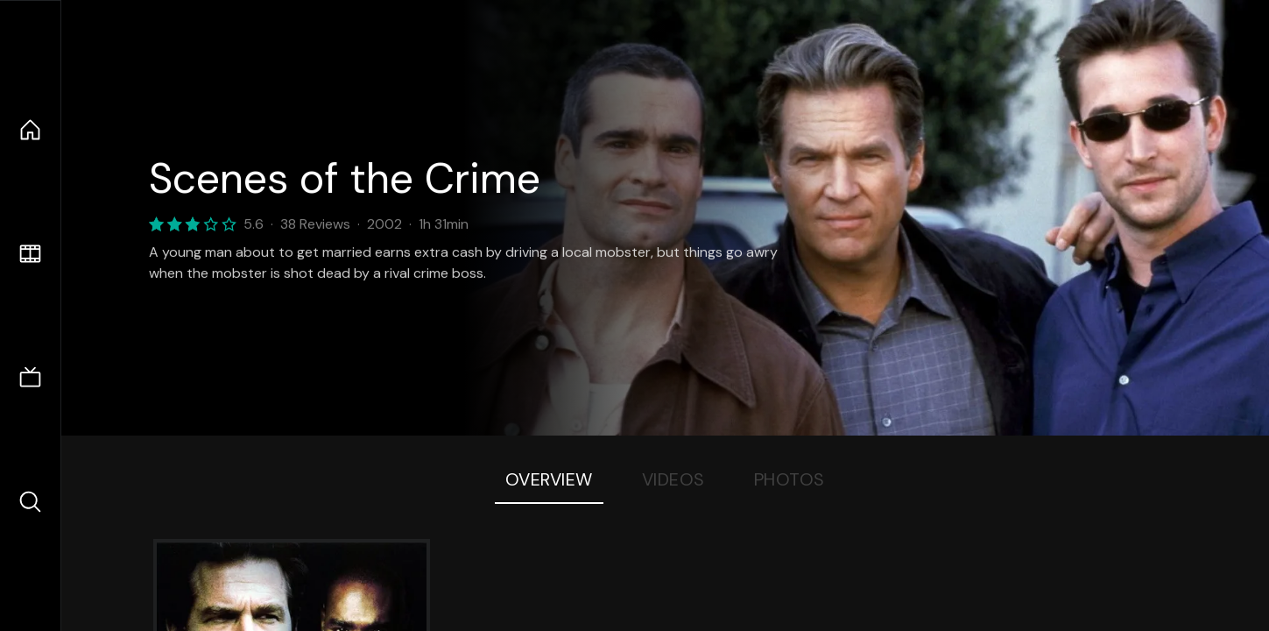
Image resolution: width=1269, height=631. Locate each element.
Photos (789, 479)
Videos (673, 479)
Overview (549, 479)
